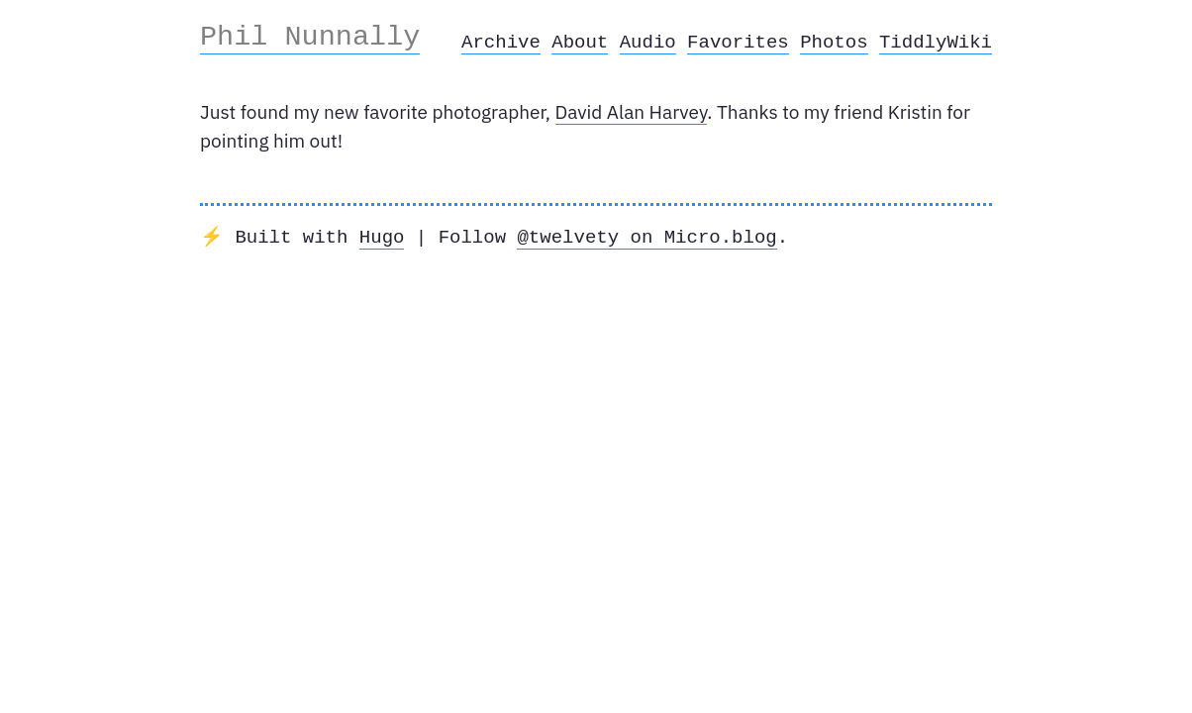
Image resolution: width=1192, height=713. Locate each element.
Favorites (738, 42)
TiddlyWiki (935, 42)
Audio (648, 42)
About (579, 42)
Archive (501, 42)
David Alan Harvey (631, 112)
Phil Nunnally (310, 36)
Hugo (382, 238)
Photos (833, 42)
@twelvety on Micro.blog (646, 238)
